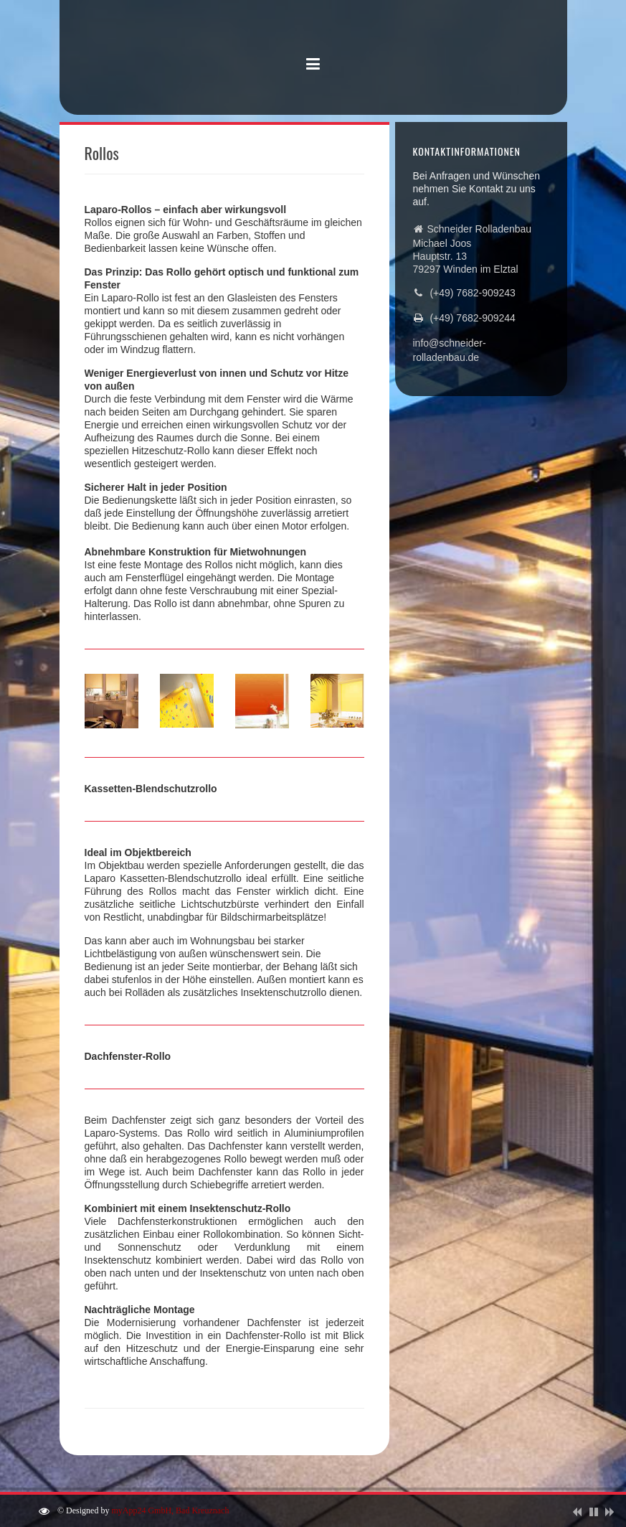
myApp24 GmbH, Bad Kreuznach (170, 1510)
